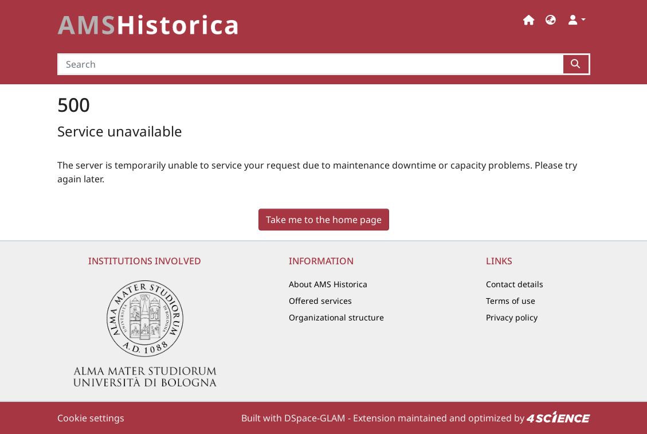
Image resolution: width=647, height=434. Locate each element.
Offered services (320, 300)
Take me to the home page (324, 219)
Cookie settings (90, 418)
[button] (551, 19)
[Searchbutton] (576, 64)
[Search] (310, 64)
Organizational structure (336, 317)
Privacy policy (512, 317)
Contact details (514, 284)
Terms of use (510, 300)
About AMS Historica (328, 284)
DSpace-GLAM (315, 418)
